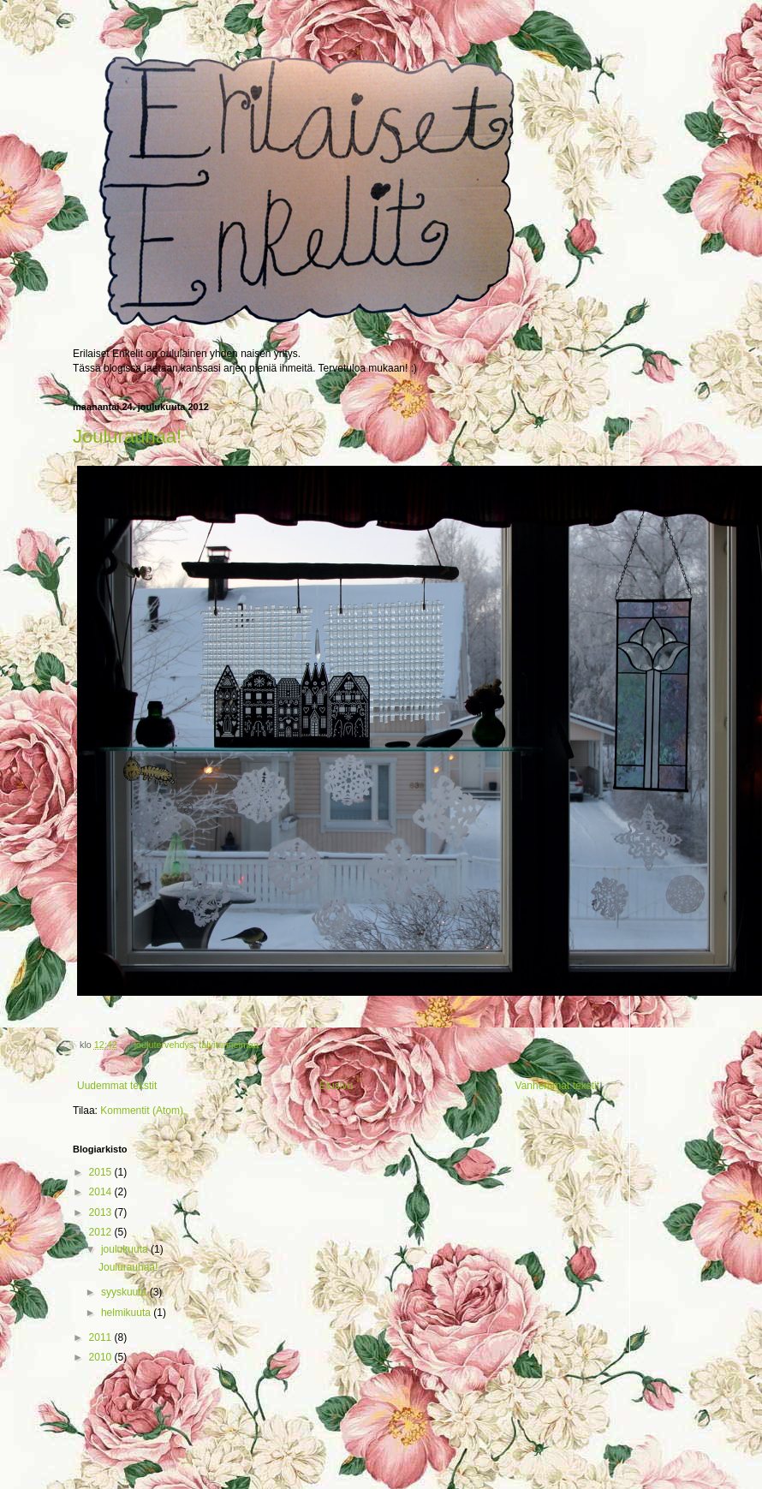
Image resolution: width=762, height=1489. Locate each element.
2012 (102, 1232)
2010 (102, 1357)
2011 (102, 1337)
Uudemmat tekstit (117, 1086)
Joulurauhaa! (127, 436)
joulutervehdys (164, 1044)
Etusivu (336, 1086)
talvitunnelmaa (229, 1044)
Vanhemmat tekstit (557, 1086)
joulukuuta (126, 1249)
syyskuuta (125, 1292)
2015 (102, 1172)
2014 (102, 1192)
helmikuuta (127, 1313)
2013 (102, 1212)
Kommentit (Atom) (141, 1111)
